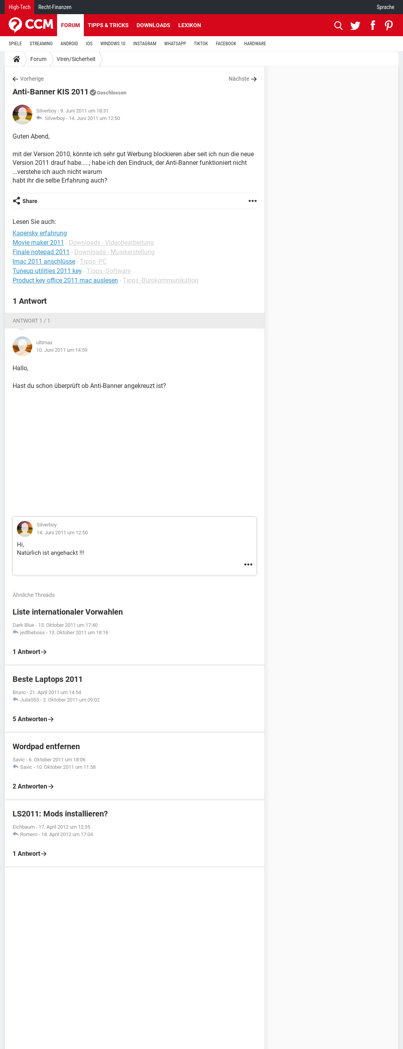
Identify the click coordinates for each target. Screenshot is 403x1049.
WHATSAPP (175, 43)
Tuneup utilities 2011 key (47, 271)
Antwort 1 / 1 (31, 321)
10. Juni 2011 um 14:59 (61, 350)
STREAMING (41, 43)
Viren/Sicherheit (76, 59)
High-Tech (19, 7)
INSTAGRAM (145, 43)
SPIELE (15, 43)
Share (29, 201)
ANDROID (69, 43)
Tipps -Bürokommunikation (160, 280)
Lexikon (189, 25)
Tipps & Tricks (108, 25)
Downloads (153, 25)
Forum (70, 25)
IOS (89, 43)
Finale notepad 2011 (41, 252)
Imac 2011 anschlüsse (44, 261)
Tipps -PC (93, 261)
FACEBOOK (226, 43)
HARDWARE (255, 43)
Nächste (239, 79)
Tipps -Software (109, 271)
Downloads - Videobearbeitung (111, 242)
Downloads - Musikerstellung (114, 252)
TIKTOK (201, 43)
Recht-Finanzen (54, 7)
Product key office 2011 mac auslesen (65, 280)
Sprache (385, 7)
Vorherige (32, 79)
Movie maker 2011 (38, 242)
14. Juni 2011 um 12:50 (94, 118)
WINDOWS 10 (113, 43)
